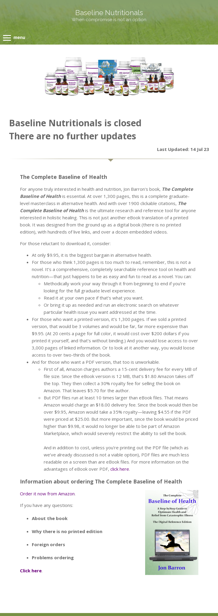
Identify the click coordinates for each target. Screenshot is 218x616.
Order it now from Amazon (47, 494)
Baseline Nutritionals (109, 12)
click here (119, 469)
